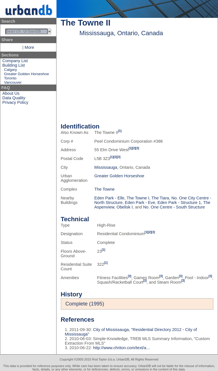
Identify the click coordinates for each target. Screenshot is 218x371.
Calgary (10, 71)
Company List (15, 62)
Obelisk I (125, 207)
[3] (137, 148)
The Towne (104, 189)
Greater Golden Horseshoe (26, 75)
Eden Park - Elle (109, 198)
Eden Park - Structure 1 (179, 202)
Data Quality (13, 99)
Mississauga (105, 167)
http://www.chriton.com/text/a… (121, 347)
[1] (119, 130)
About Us (10, 94)
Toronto (10, 79)
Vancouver (13, 83)
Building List (13, 66)
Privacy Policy (15, 103)
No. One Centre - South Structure (174, 207)
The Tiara (160, 198)
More (29, 48)
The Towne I (138, 198)
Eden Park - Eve (140, 202)
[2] (134, 148)
